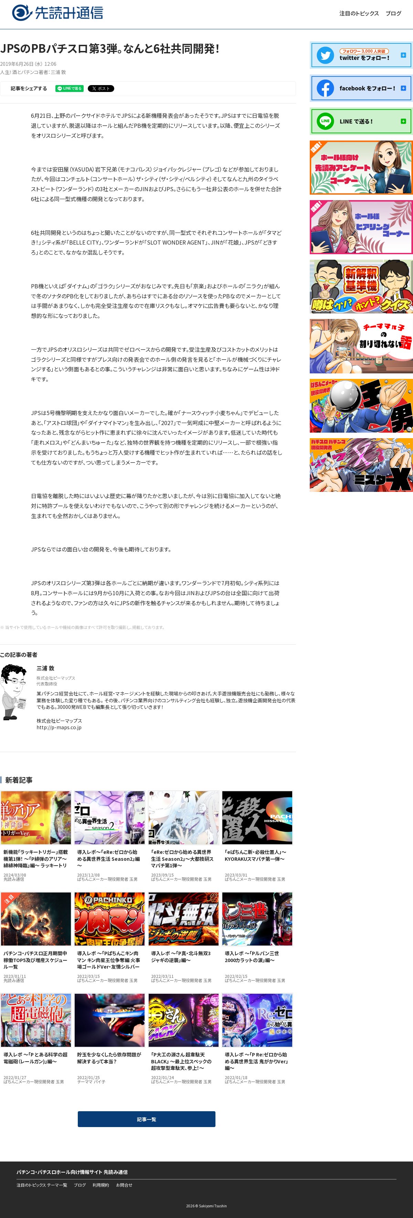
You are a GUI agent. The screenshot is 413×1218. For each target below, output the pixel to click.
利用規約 (101, 1185)
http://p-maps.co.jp (59, 727)
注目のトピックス (359, 13)
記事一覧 (146, 1119)
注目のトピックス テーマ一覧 (42, 1185)
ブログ (393, 13)
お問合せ (124, 1185)
